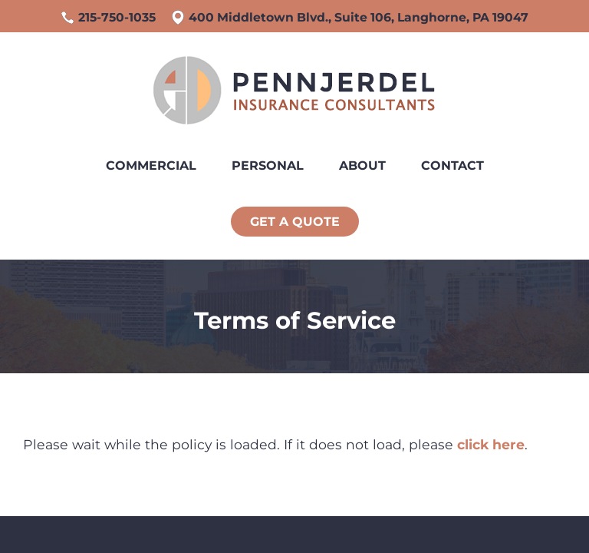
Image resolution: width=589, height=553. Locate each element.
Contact (452, 165)
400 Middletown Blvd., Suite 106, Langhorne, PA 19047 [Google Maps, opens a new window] (358, 17)
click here (491, 444)
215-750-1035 (117, 17)
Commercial (151, 165)
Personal (268, 165)
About (362, 165)
